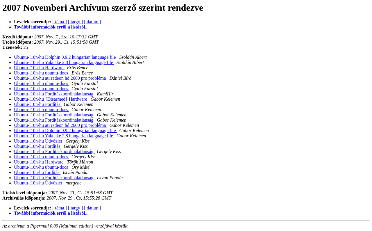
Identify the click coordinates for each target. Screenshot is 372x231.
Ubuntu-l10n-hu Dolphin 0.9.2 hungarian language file (65, 57)
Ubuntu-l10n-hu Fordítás (38, 104)
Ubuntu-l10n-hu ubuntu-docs (41, 72)
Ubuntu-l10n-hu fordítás (37, 172)
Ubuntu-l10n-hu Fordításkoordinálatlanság (54, 93)
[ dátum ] (92, 21)
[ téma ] (59, 21)
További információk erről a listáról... (51, 26)
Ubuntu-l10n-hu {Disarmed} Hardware (51, 99)
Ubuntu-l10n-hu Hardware (39, 67)
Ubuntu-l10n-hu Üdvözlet (38, 140)
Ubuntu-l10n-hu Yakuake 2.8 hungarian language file (64, 62)
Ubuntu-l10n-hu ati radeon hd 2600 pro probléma (60, 78)
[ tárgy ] (75, 21)
